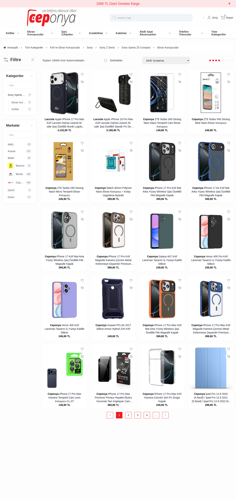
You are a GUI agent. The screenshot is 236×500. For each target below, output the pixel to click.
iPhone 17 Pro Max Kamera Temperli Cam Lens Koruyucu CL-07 (64, 397)
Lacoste (49, 119)
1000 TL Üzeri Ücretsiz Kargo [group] (118, 4)
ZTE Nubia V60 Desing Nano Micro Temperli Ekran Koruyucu (66, 191)
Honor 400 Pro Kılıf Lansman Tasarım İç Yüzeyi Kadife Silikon (211, 260)
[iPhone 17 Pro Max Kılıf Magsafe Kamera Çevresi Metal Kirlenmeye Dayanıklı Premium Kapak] (211, 298)
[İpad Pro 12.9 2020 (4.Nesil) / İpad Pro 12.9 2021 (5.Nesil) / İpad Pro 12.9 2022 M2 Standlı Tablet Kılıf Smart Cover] (211, 367)
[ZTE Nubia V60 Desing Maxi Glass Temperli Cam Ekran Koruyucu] (162, 92)
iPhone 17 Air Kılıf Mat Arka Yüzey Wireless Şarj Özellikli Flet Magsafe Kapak (211, 191)
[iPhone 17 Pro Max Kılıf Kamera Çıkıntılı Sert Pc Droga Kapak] (162, 367)
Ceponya (148, 119)
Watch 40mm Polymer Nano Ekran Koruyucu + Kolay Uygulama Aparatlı (114, 191)
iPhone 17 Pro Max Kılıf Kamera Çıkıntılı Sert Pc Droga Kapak (162, 397)
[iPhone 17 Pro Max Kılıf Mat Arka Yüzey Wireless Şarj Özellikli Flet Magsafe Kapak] (162, 298)
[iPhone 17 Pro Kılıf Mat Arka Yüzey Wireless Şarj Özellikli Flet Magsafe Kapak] (162, 161)
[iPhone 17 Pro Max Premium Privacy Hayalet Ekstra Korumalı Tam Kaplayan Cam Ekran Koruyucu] (113, 367)
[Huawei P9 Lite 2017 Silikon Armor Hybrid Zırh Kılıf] (113, 298)
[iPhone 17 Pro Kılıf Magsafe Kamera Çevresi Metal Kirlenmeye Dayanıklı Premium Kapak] (113, 230)
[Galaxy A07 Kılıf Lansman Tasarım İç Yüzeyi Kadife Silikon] (162, 230)
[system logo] (51, 18)
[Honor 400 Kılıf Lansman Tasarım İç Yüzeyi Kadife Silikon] (64, 298)
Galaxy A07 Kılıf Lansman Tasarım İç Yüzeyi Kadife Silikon (162, 260)
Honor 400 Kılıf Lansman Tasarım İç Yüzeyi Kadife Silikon (64, 329)
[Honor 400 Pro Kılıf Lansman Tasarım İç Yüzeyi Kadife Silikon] (211, 230)
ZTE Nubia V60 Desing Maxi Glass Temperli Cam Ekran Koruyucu (162, 123)
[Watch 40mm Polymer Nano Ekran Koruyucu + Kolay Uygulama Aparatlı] (113, 161)
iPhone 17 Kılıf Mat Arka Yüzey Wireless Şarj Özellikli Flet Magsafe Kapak (65, 260)
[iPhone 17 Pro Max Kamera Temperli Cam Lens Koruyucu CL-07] (64, 367)
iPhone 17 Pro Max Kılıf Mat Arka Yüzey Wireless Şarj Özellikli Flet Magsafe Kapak (163, 329)
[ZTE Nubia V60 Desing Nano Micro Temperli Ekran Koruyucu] (64, 161)
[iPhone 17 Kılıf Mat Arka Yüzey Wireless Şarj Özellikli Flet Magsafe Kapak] (64, 230)
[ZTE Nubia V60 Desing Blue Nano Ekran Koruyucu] (211, 92)
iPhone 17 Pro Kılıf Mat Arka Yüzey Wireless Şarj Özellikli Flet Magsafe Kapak (162, 191)
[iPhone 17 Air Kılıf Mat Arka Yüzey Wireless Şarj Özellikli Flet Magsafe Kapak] (211, 161)
